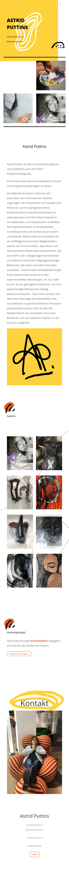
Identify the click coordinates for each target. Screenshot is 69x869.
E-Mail (34, 854)
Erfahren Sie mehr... (19, 653)
